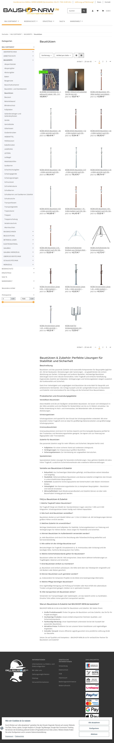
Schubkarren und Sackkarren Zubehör (18, 194)
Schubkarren (9, 190)
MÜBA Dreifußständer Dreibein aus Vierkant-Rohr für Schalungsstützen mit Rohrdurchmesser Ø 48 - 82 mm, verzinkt (75, 249)
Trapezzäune (9, 211)
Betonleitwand (9, 101)
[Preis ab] (6, 298)
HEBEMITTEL (9, 137)
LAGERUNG (8, 149)
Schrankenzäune (10, 186)
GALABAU (7, 248)
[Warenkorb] (106, 11)
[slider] (2, 302)
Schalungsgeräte (10, 174)
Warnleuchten (9, 227)
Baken (6, 76)
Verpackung (63, 666)
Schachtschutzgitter (11, 170)
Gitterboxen (8, 128)
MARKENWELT (7, 281)
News (99, 2)
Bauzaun (7, 97)
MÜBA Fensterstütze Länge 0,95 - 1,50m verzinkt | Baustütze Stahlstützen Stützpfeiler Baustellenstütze (76, 288)
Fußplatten (8, 110)
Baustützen (8, 93)
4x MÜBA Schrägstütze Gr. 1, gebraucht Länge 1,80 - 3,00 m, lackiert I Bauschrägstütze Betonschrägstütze (50, 93)
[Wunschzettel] (97, 11)
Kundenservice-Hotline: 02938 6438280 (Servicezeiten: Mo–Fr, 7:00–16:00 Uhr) (42, 2)
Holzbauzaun (9, 141)
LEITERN (7, 153)
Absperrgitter (9, 68)
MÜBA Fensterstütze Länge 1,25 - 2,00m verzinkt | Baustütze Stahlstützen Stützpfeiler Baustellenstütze (50, 327)
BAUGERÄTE (8, 60)
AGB (60, 674)
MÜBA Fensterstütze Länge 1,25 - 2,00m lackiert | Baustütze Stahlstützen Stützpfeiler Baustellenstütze (101, 288)
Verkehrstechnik (10, 223)
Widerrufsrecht (64, 685)
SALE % (4, 277)
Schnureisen (9, 182)
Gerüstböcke (9, 124)
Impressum (9, 736)
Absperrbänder (10, 64)
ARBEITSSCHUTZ (10, 56)
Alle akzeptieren (94, 722)
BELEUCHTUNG (9, 236)
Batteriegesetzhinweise (67, 682)
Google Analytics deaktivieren (40, 740)
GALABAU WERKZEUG (11, 252)
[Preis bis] (25, 298)
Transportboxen (10, 203)
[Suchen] (74, 10)
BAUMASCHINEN (10, 231)
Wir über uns (37, 670)
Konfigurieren (94, 728)
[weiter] (110, 61)
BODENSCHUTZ (7, 269)
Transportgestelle (11, 207)
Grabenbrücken (10, 132)
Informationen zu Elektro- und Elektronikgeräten (43, 665)
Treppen (7, 215)
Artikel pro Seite (62, 55)
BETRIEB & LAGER (10, 240)
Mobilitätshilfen (10, 161)
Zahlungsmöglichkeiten (40, 674)
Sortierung (46, 55)
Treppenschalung (11, 219)
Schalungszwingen (11, 178)
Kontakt (107, 2)
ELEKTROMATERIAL (11, 244)
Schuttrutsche (9, 198)
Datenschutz (19, 736)
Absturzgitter (9, 72)
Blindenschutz (9, 105)
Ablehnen (94, 734)
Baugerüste (8, 81)
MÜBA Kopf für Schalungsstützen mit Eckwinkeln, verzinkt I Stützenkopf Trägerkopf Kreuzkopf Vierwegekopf (74, 327)
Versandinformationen (40, 682)
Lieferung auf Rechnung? (84, 2)
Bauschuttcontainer (11, 85)
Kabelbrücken (9, 145)
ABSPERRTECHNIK (10, 52)
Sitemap (35, 678)
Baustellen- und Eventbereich (15, 89)
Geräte (6, 120)
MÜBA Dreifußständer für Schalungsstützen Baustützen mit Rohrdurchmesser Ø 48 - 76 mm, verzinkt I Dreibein (100, 249)
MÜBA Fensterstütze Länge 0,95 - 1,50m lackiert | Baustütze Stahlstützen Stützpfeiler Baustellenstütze (50, 288)
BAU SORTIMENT (8, 47)
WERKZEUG (8, 265)
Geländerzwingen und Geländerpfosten (12, 115)
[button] (92, 11)
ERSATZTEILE (6, 273)
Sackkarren (8, 165)
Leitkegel (7, 157)
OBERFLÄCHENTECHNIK (12, 256)
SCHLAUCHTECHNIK (11, 260)
